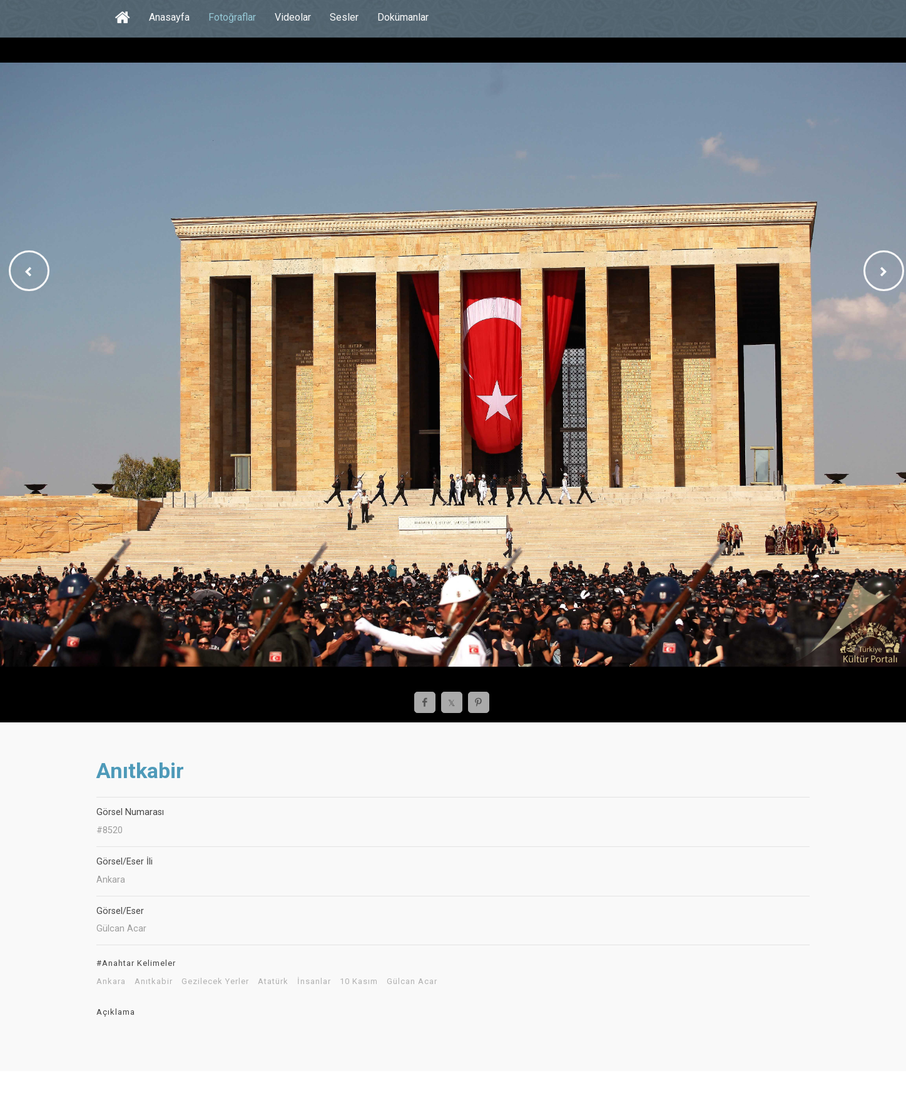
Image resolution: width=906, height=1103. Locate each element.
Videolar (293, 17)
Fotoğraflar (232, 17)
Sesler (344, 17)
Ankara (111, 981)
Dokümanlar (403, 17)
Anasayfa (169, 17)
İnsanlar (314, 981)
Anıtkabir (154, 981)
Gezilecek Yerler (215, 981)
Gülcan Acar (412, 981)
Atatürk (273, 981)
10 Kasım (359, 981)
